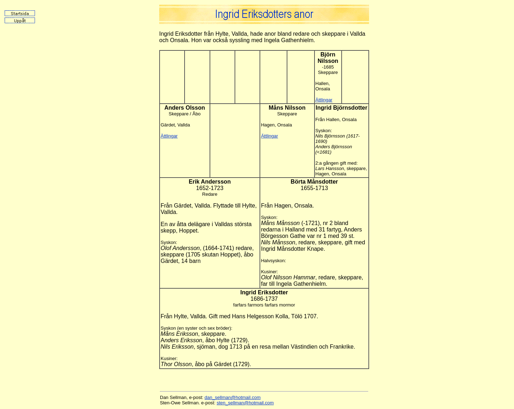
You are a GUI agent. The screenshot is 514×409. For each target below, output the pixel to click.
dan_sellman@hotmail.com (233, 397)
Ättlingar (324, 100)
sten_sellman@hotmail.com (245, 402)
